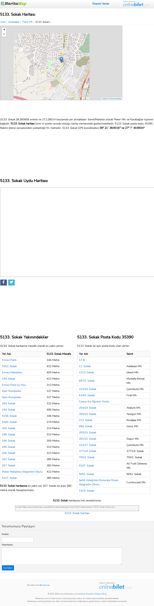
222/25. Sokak (87, 389)
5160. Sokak (9, 422)
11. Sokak (85, 366)
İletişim (98, 594)
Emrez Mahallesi (12, 372)
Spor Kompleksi (11, 391)
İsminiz (5, 534)
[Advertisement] (138, 70)
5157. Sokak (9, 478)
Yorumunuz (7, 544)
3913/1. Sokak (87, 439)
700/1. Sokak (87, 457)
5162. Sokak (9, 366)
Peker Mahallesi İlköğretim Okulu (22, 471)
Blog (104, 594)
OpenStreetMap (115, 99)
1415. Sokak (86, 490)
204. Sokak (8, 403)
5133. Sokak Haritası (77, 513)
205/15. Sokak (87, 432)
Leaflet (104, 99)
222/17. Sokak (87, 445)
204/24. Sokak (87, 408)
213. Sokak (85, 420)
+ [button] (4, 30)
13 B (82, 360)
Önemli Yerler (100, 3)
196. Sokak (8, 434)
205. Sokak (8, 428)
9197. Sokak (86, 465)
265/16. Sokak (87, 414)
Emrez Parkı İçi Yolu (14, 385)
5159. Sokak (9, 416)
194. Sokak (8, 378)
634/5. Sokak (87, 395)
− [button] (4, 34)
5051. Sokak (86, 474)
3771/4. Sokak (87, 451)
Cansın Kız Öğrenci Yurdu (94, 401)
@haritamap (44, 585)
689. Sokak (85, 426)
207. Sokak (8, 459)
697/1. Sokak (87, 381)
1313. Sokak (86, 372)
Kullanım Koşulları (86, 594)
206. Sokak (8, 447)
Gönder (7, 568)
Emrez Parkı (9, 360)
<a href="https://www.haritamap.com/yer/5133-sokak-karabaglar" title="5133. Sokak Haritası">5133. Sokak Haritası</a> (77, 508)
